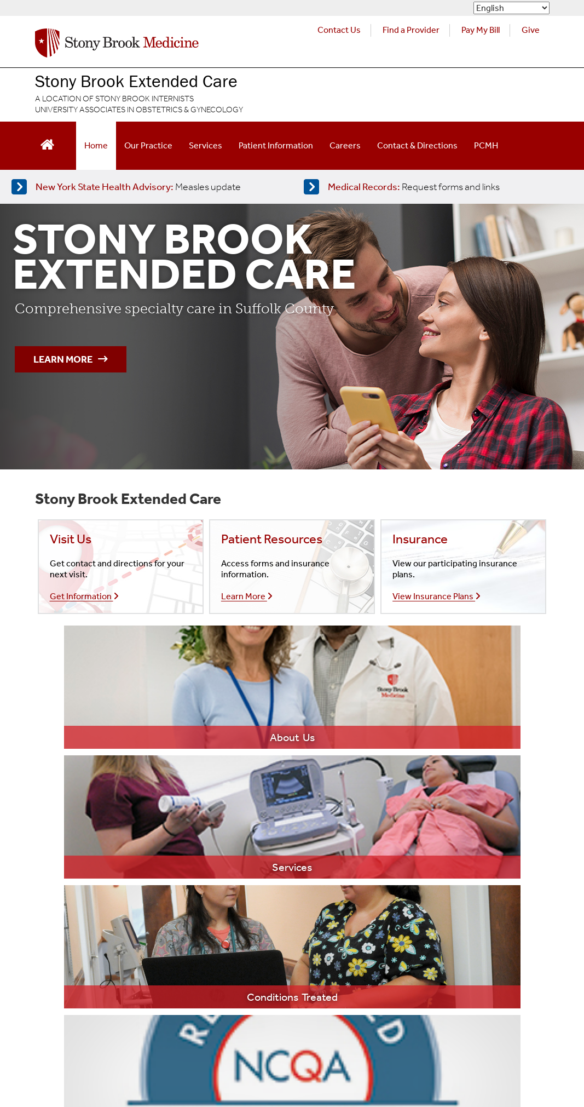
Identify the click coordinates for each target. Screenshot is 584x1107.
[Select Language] (511, 8)
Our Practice (148, 145)
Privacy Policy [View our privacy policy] (135, 993)
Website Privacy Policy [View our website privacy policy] (215, 993)
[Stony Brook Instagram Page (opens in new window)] (496, 998)
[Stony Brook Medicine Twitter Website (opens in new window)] (467, 998)
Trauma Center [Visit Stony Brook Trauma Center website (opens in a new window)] (414, 877)
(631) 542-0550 (85, 857)
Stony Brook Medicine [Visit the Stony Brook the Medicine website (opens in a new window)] (249, 814)
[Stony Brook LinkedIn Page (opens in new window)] (524, 998)
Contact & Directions (417, 145)
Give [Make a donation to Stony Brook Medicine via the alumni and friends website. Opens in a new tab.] (531, 30)
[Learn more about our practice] (119, 687)
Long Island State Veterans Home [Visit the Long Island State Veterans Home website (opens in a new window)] (269, 922)
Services (205, 145)
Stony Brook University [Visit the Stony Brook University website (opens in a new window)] (250, 944)
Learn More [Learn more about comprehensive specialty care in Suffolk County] (70, 359)
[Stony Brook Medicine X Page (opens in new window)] (439, 999)
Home (96, 145)
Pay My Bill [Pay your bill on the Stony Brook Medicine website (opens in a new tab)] (480, 30)
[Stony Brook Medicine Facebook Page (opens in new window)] (411, 999)
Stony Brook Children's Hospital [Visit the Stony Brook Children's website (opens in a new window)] (265, 857)
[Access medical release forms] (436, 186)
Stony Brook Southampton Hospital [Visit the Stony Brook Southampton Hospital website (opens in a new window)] (271, 879)
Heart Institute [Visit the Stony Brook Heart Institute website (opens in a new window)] (413, 835)
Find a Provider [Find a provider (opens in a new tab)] (411, 30)
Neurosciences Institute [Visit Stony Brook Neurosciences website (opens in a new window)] (429, 856)
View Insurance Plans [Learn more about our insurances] (436, 596)
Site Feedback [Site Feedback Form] (145, 1059)
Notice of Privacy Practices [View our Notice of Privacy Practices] (80, 1015)
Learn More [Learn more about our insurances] (247, 596)
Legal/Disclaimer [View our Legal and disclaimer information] (64, 993)
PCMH (486, 145)
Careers (345, 145)
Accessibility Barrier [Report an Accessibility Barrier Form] (68, 1059)
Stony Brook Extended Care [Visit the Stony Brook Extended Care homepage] (136, 80)
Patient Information (276, 145)
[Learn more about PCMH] (466, 687)
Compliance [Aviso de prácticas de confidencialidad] (313, 1015)
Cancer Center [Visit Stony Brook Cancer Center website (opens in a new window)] (414, 813)
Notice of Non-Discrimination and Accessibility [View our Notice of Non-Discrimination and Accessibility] (114, 1037)
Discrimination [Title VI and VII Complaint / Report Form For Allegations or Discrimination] (239, 1037)
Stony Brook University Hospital (265, 836)
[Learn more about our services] (234, 687)
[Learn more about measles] (144, 186)
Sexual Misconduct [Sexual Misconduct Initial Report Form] (315, 1037)
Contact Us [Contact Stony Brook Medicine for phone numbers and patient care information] (339, 30)
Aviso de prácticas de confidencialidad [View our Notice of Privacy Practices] (209, 1015)
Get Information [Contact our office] (84, 596)
